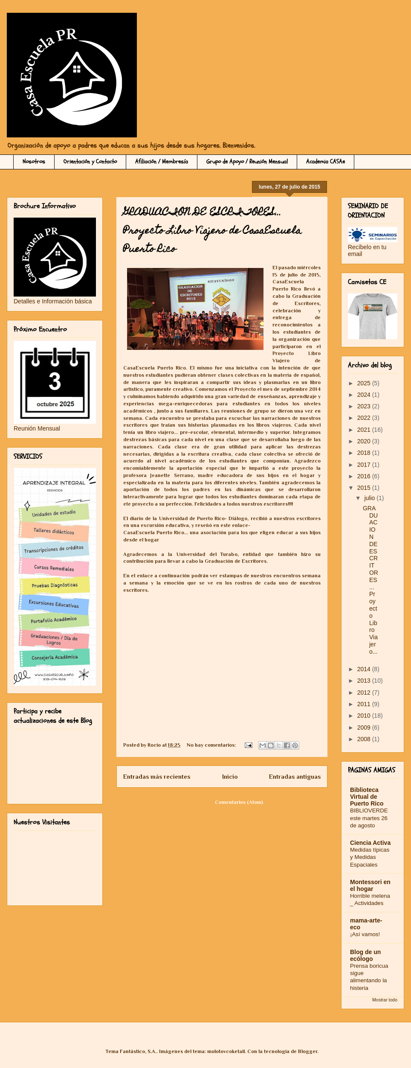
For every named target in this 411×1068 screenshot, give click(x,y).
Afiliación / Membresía (161, 161)
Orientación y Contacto (90, 161)
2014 (364, 669)
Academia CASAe (325, 161)
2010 (364, 715)
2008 (364, 739)
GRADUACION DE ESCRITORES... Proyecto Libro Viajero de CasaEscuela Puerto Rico (212, 231)
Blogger (307, 1051)
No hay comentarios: (212, 745)
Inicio (229, 776)
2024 (364, 394)
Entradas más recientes (156, 776)
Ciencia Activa (370, 842)
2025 (364, 383)
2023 (364, 406)
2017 (364, 464)
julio (370, 498)
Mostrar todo (384, 999)
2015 (364, 487)
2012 (364, 692)
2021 (364, 429)
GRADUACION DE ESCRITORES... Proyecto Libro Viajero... (370, 580)
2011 (364, 704)
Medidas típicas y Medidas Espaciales (369, 857)
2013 (364, 680)
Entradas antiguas (295, 776)
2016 (364, 476)
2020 (364, 441)
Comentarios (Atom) (239, 802)
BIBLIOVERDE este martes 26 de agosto (369, 818)
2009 (364, 727)
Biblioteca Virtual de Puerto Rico (367, 796)
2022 (364, 417)
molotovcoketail (226, 1051)
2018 (364, 452)
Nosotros (34, 161)
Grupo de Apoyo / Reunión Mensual (247, 161)
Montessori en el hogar (370, 885)
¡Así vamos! (365, 934)
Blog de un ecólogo (365, 955)
